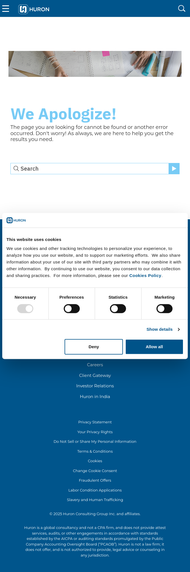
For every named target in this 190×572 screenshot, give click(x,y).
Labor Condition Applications (94, 490)
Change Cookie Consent (95, 470)
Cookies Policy (145, 275)
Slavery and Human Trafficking (95, 499)
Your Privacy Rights (94, 432)
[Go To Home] (33, 9)
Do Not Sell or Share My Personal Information (95, 441)
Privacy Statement (95, 422)
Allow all (154, 347)
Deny (94, 347)
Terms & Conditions (94, 451)
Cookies (95, 461)
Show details (160, 329)
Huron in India (95, 396)
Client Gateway (95, 375)
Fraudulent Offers (95, 480)
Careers (95, 364)
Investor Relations (95, 385)
